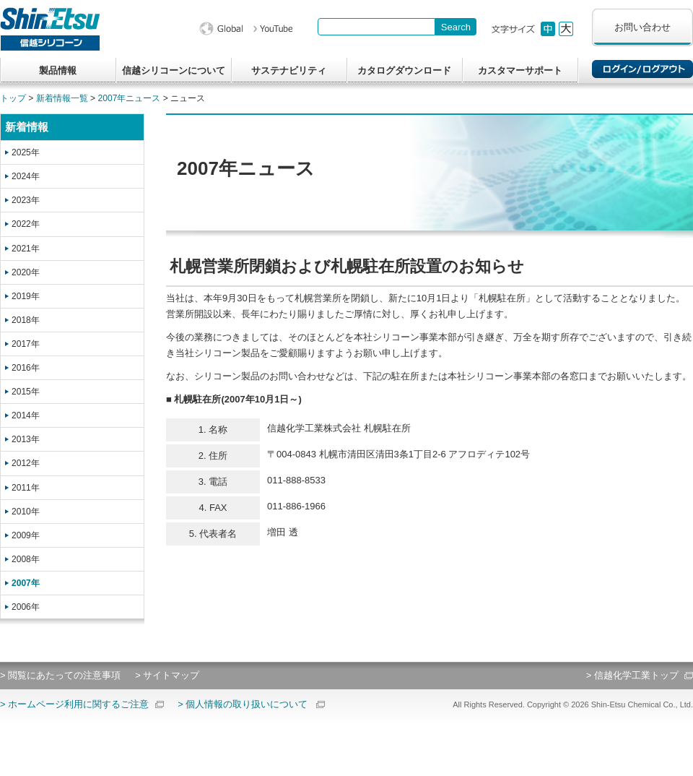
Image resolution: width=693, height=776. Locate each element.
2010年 (26, 511)
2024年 (26, 176)
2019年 (26, 296)
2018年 (26, 320)
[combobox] (376, 26)
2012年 (26, 463)
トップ (13, 98)
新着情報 (26, 127)
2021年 (26, 248)
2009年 (26, 535)
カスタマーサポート (520, 70)
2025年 (26, 152)
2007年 (26, 583)
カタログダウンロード (404, 70)
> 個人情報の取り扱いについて (243, 704)
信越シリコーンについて (173, 70)
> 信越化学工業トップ (632, 675)
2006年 (26, 607)
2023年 (26, 200)
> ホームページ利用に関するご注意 (74, 704)
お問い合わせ (642, 27)
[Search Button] (455, 26)
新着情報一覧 (62, 98)
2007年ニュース (129, 98)
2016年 (26, 368)
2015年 (26, 392)
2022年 (26, 224)
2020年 (26, 272)
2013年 (26, 439)
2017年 (26, 344)
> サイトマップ (167, 675)
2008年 (26, 559)
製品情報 (58, 70)
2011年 (26, 488)
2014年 (26, 415)
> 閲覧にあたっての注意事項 (60, 675)
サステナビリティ (288, 70)
